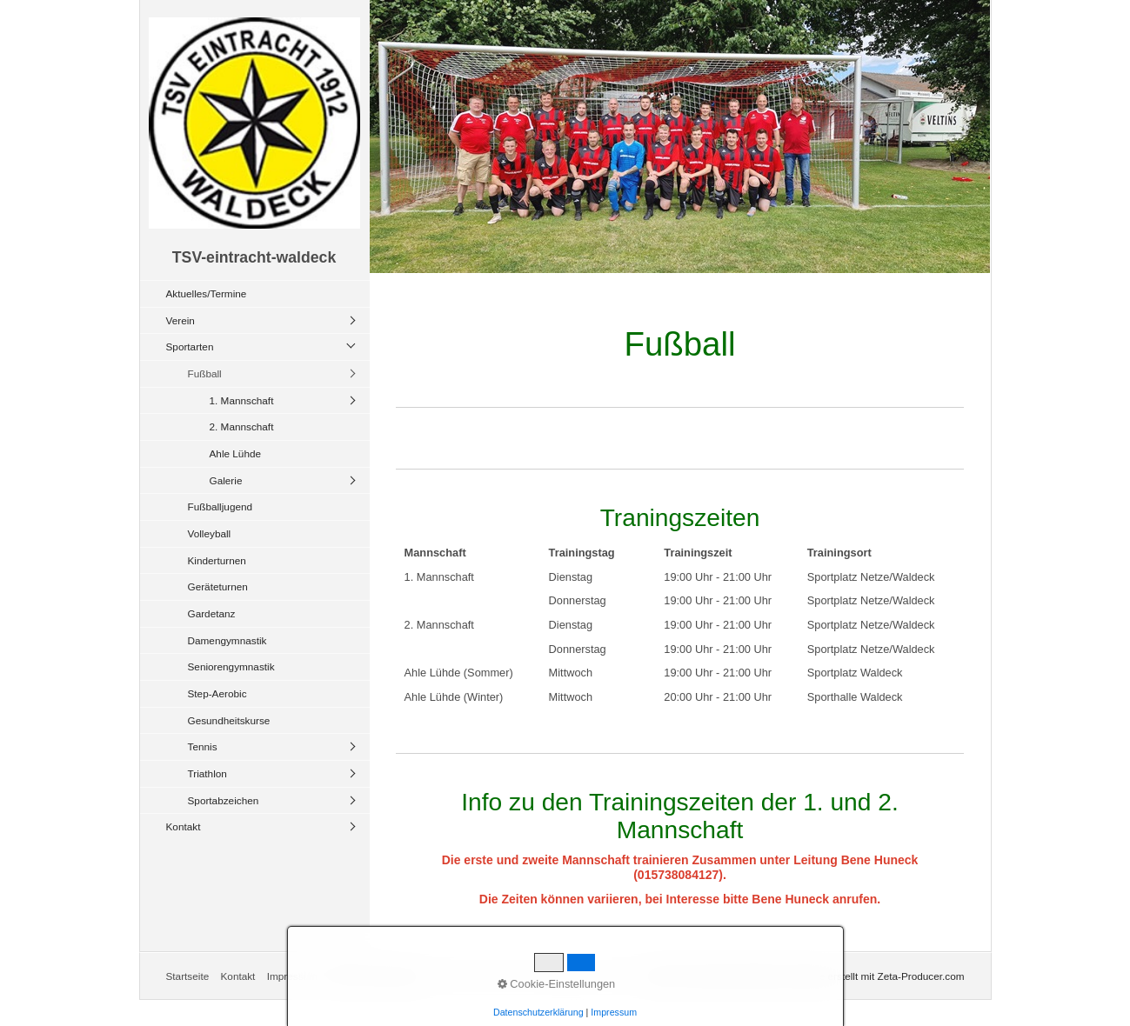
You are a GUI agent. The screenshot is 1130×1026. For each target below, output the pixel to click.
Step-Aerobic (217, 693)
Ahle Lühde (236, 453)
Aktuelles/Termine (206, 293)
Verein (180, 320)
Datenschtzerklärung (376, 976)
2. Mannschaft (242, 426)
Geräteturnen (218, 586)
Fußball (205, 373)
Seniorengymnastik (231, 666)
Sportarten (190, 346)
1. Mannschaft (242, 400)
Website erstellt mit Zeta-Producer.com (876, 976)
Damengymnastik (227, 640)
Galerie (226, 480)
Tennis (202, 746)
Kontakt (183, 826)
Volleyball (209, 533)
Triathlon (207, 773)
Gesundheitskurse (229, 720)
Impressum (292, 976)
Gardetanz (212, 613)
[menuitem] (259, 293)
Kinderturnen (217, 560)
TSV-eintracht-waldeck (254, 257)
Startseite (188, 976)
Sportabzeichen (223, 800)
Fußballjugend (220, 506)
